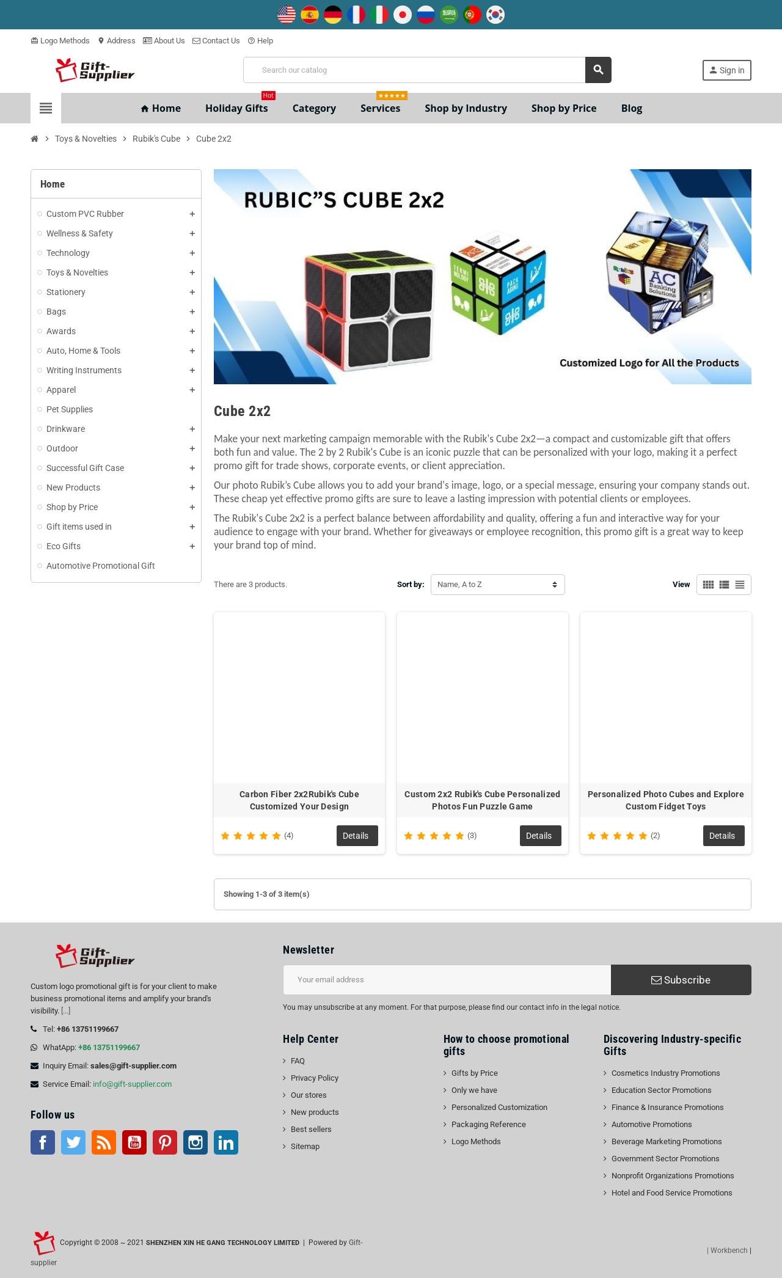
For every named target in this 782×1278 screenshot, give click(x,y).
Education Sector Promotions (662, 1090)
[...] (65, 1010)
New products (315, 1112)
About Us (164, 40)
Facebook (43, 1142)
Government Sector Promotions (666, 1158)
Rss (104, 1142)
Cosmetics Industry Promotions (666, 1073)
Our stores (309, 1095)
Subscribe (681, 980)
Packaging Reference (488, 1124)
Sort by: (411, 584)
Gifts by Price (474, 1073)
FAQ (298, 1060)
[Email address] (447, 980)
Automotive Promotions (652, 1124)
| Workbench (727, 1250)
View (681, 584)
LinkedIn (226, 1142)
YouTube (134, 1142)
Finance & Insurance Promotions (668, 1107)
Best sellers (311, 1129)
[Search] (427, 70)
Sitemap (305, 1146)
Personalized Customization (499, 1107)
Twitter (73, 1142)
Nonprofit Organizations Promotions (673, 1175)
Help (260, 40)
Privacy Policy (314, 1078)
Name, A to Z (459, 584)
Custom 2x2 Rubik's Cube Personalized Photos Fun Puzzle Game (482, 800)
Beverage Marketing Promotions (667, 1141)
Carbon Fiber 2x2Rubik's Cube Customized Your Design (299, 800)
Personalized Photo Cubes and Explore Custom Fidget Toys (666, 800)
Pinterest (165, 1142)
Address (116, 40)
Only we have (474, 1090)
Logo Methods (60, 40)
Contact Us (216, 40)
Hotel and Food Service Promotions (672, 1192)
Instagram (195, 1142)
